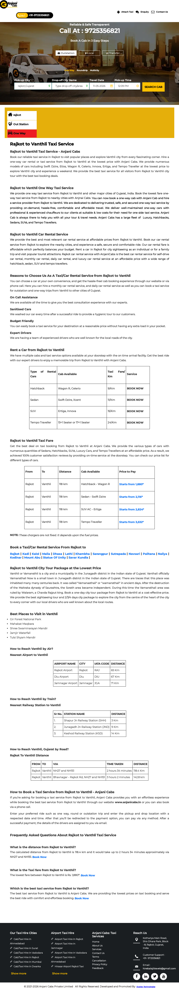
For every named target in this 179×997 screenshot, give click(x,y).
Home (95, 947)
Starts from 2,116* (131, 503)
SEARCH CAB (152, 94)
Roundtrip (98, 70)
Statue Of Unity (54, 563)
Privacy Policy (99, 970)
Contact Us (159, 12)
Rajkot (14, 560)
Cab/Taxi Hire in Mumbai (27, 968)
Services (96, 955)
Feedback (97, 974)
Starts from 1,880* (131, 490)
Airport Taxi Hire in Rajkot (69, 945)
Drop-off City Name (64, 88)
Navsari (134, 560)
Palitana (149, 560)
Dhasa (57, 560)
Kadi (25, 560)
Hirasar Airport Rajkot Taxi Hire (67, 974)
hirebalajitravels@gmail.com (159, 974)
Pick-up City (22, 88)
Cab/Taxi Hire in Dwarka (27, 972)
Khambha (82, 560)
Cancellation (99, 966)
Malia (46, 560)
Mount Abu (32, 563)
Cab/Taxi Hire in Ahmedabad (20, 947)
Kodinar (16, 563)
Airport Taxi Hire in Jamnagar (63, 952)
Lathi (69, 560)
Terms (95, 962)
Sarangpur (100, 560)
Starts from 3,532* (131, 528)
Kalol (35, 560)
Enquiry (142, 12)
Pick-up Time (122, 88)
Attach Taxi (125, 12)
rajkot (14, 121)
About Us (97, 951)
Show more (18, 979)
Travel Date (97, 88)
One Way (17, 139)
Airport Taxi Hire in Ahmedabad (63, 965)
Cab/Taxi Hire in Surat (26, 954)
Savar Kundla (78, 563)
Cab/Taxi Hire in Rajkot (26, 963)
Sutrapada (118, 560)
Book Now (39, 863)
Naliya (162, 560)
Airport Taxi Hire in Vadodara (71, 958)
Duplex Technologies (146, 993)
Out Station (18, 130)
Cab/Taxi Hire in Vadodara (28, 958)
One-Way (74, 70)
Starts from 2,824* (131, 515)
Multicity (74, 78)
